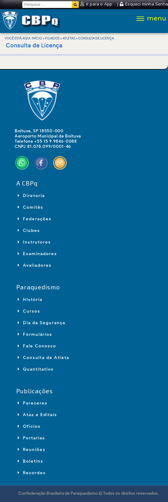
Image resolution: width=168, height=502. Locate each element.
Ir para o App (96, 4)
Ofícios (29, 426)
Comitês (30, 207)
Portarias (31, 438)
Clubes (29, 230)
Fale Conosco (37, 346)
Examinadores (37, 253)
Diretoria (31, 195)
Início (37, 38)
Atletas (69, 38)
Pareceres (33, 403)
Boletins (30, 461)
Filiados (52, 38)
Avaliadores (35, 265)
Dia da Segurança (41, 322)
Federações (35, 219)
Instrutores (34, 242)
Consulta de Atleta (43, 357)
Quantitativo (36, 369)
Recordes (32, 472)
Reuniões (32, 449)
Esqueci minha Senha (144, 4)
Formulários (35, 334)
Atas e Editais (37, 414)
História (30, 299)
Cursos (29, 311)
